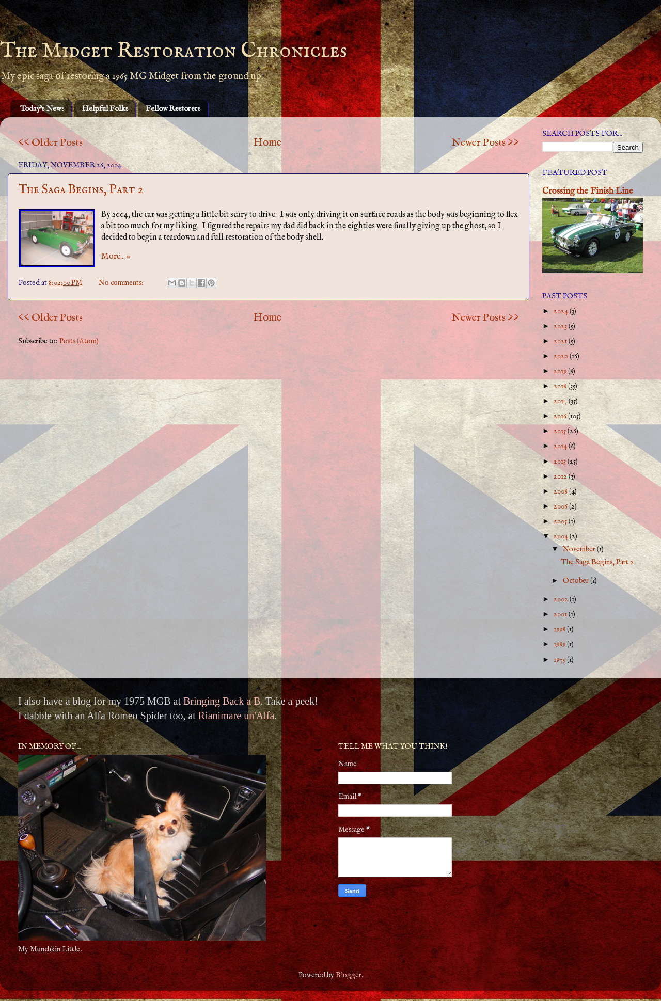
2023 (561, 326)
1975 (560, 659)
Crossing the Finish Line (587, 191)
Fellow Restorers (173, 109)
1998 (560, 629)
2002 (562, 599)
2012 (561, 476)
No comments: (122, 283)
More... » (115, 256)
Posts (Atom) (79, 341)
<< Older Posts (50, 142)
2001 (561, 614)
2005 (561, 521)
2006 (561, 506)
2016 (561, 416)
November (580, 549)
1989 (560, 644)
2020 (562, 356)
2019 (561, 371)
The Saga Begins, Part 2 (81, 190)
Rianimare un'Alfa (236, 715)
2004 (562, 536)
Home (267, 142)
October (576, 580)
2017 (561, 401)
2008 (561, 491)
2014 (561, 446)
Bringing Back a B (221, 701)
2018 (561, 386)
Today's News (42, 109)
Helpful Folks (105, 109)
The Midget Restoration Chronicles (173, 51)
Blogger (348, 975)
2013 (561, 461)
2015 (561, 431)
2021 (561, 341)
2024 (562, 311)
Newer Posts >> (485, 142)
